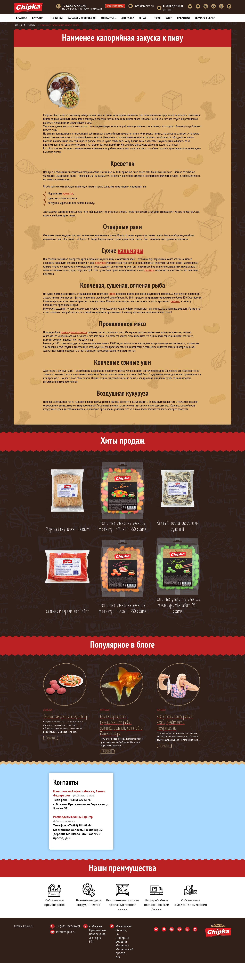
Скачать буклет (205, 17)
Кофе (157, 17)
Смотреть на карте (84, 795)
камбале (175, 301)
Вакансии (183, 17)
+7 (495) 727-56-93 (68, 926)
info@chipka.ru (144, 6)
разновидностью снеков (74, 332)
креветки (68, 193)
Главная (21, 17)
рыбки (112, 294)
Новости (31, 25)
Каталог (39, 17)
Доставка (127, 17)
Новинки (57, 17)
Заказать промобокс (81, 17)
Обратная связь (115, 5)
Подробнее (50, 738)
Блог (169, 17)
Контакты (108, 17)
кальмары (130, 250)
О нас (144, 17)
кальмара (149, 270)
